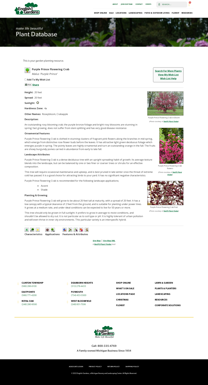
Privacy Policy (95, 367)
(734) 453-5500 (78, 295)
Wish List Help (168, 78)
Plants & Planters (165, 289)
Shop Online (123, 283)
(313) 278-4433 (78, 286)
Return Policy (113, 367)
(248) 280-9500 (29, 304)
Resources (161, 300)
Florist (120, 306)
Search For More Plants (168, 71)
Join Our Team (126, 4)
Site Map (97, 240)
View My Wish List (168, 74)
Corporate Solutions (168, 306)
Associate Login (76, 367)
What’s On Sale (125, 289)
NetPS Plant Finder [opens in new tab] (103, 244)
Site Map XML (109, 240)
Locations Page (125, 294)
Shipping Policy (132, 367)
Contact (139, 4)
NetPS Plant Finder (171, 121)
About (115, 4)
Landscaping (162, 294)
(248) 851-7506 (78, 304)
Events (148, 4)
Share (35, 84)
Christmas (122, 300)
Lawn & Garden (164, 283)
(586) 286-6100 (29, 286)
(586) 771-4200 (29, 295)
